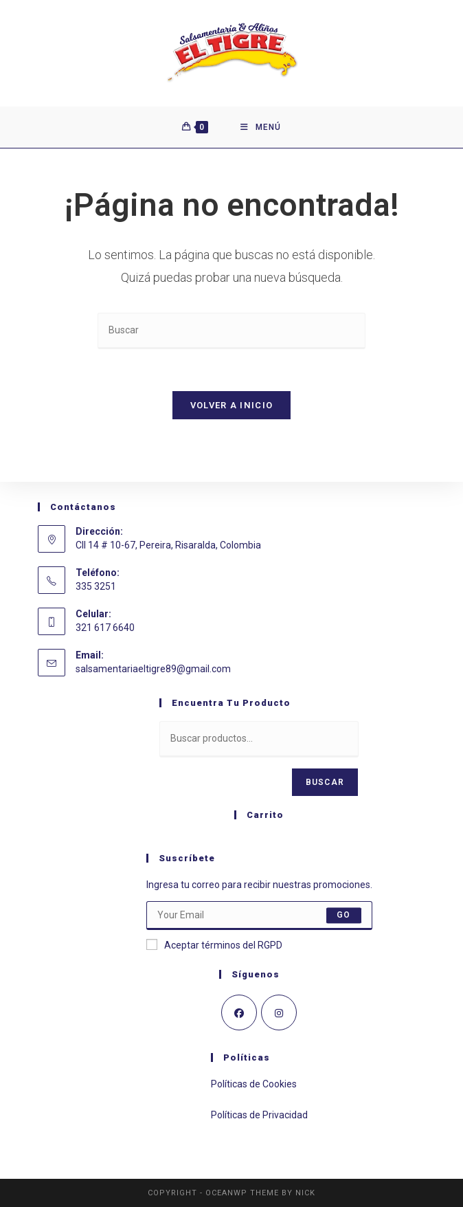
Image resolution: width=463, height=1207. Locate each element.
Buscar (325, 782)
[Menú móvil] (260, 127)
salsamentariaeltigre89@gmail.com (153, 668)
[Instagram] (279, 1012)
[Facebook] (239, 1012)
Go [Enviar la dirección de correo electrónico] (343, 915)
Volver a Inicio (231, 405)
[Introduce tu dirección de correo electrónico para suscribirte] (259, 915)
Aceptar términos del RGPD (214, 944)
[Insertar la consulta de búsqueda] (231, 331)
